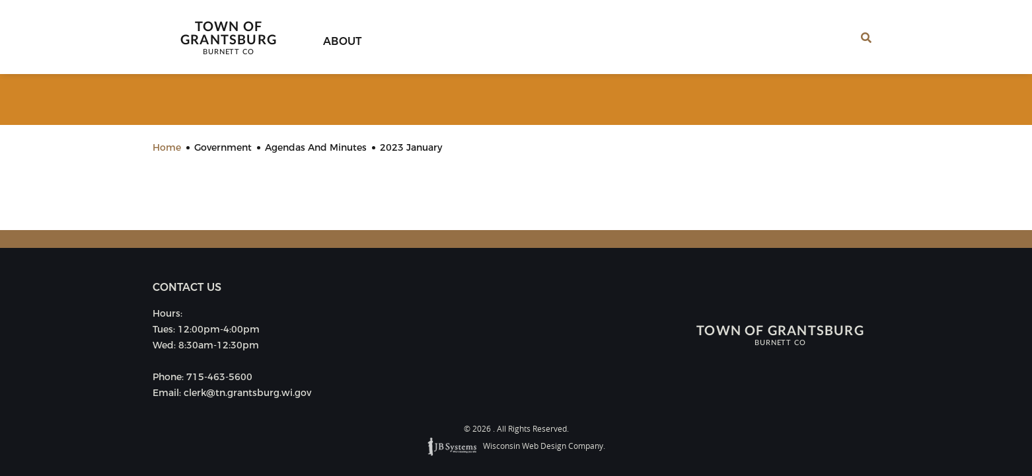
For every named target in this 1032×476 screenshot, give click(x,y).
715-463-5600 (219, 377)
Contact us (187, 287)
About (342, 41)
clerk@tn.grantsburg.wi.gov (247, 393)
